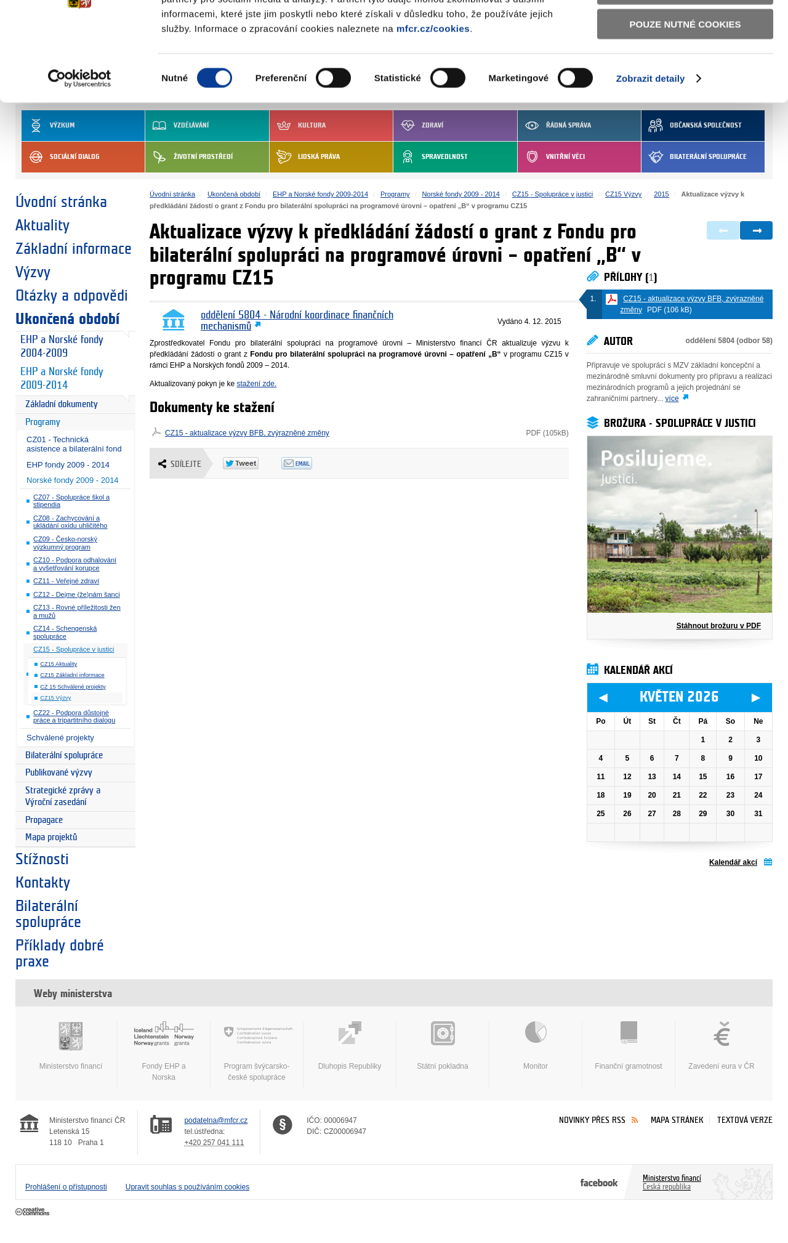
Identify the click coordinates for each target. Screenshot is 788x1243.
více (672, 398)
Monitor (535, 1046)
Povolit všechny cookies (685, 30)
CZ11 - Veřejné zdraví (66, 581)
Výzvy (32, 272)
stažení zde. (257, 383)
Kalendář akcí (733, 862)
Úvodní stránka (61, 202)
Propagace (44, 820)
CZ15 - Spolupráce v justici (73, 649)
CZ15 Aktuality (58, 664)
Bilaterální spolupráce (64, 755)
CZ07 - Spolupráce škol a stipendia (71, 501)
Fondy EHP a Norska (164, 1051)
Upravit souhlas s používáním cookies (187, 1187)
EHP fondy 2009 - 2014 (68, 464)
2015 (661, 194)
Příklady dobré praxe (59, 953)
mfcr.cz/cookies (433, 104)
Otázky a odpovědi (71, 295)
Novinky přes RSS (592, 1120)
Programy (42, 422)
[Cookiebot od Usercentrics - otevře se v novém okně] (80, 154)
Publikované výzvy (58, 772)
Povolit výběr (685, 65)
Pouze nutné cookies (685, 99)
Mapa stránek (677, 1120)
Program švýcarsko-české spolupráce (257, 1051)
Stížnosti (42, 859)
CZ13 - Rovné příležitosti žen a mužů (77, 611)
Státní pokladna (442, 1046)
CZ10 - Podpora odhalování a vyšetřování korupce (74, 564)
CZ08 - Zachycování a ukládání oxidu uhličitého (70, 522)
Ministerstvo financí (71, 1046)
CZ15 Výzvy (55, 698)
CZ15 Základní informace (72, 675)
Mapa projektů (51, 837)
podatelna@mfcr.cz (215, 1120)
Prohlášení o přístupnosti (66, 1187)
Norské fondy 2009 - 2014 (72, 480)
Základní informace (73, 248)
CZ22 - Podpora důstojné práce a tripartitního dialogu (74, 716)
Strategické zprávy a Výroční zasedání (62, 797)
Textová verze (745, 1120)
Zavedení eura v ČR (721, 1046)
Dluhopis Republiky (350, 1046)
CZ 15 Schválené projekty (72, 687)
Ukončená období (67, 319)
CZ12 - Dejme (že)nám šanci (76, 594)
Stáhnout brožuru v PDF (719, 626)
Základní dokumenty (61, 404)
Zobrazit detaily (650, 153)
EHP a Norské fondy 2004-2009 (61, 346)
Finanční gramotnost (628, 1046)
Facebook (599, 1182)
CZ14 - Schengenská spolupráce (65, 632)
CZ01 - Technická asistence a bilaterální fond (74, 444)
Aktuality (42, 225)
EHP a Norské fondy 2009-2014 (61, 379)
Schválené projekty (60, 737)
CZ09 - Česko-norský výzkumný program (65, 543)
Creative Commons (33, 1212)
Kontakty (42, 882)
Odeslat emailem (310, 463)
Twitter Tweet (252, 463)
